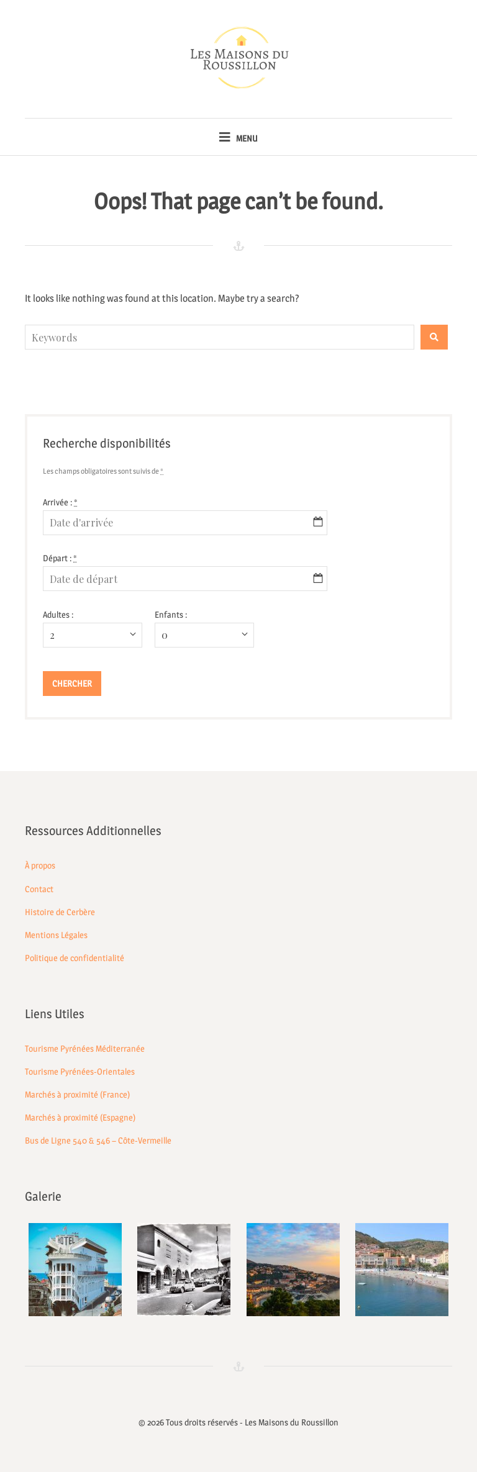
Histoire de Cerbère (60, 911)
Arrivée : (60, 502)
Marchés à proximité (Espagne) (80, 1117)
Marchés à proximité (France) (77, 1094)
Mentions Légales (56, 934)
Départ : (60, 558)
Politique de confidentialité (74, 957)
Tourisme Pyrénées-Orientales (80, 1071)
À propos (40, 865)
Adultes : (58, 614)
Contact (39, 888)
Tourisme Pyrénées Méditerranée (85, 1048)
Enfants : (171, 614)
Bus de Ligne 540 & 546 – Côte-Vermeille (98, 1140)
